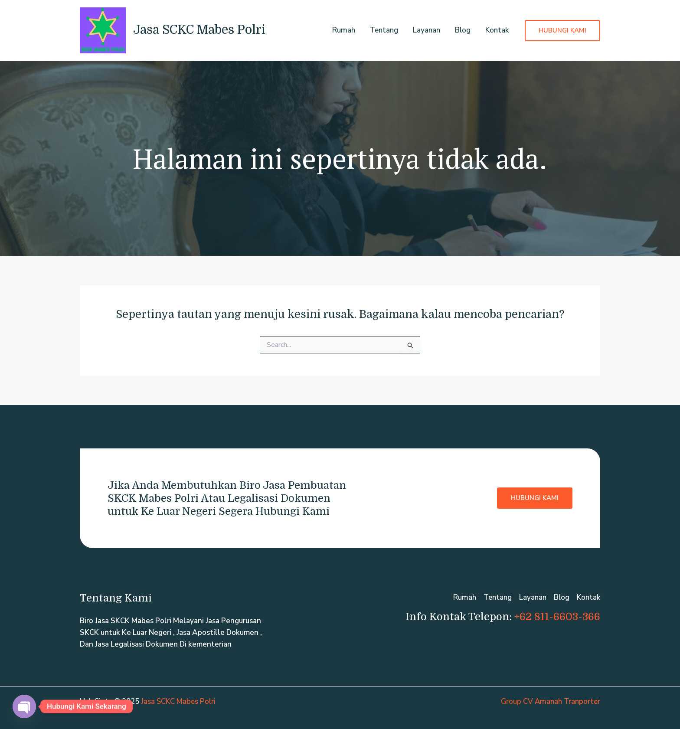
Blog (463, 30)
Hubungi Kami (535, 498)
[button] (562, 30)
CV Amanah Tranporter (561, 701)
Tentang (384, 30)
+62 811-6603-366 (557, 617)
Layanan (426, 30)
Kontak (497, 30)
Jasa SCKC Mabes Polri (199, 30)
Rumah (343, 30)
